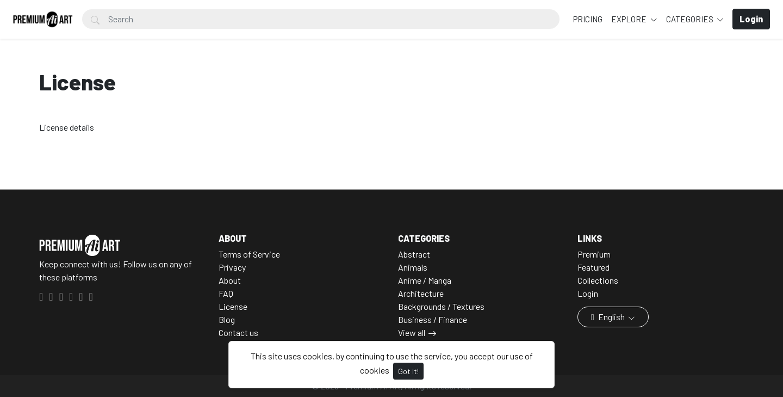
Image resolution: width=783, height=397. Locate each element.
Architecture (421, 293)
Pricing (587, 19)
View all (411, 332)
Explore (629, 19)
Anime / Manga (424, 280)
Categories (690, 19)
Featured (593, 267)
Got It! (408, 371)
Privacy (232, 267)
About (230, 280)
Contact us (238, 332)
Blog (227, 319)
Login (587, 293)
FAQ (226, 293)
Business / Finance (432, 319)
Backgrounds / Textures (441, 306)
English (608, 317)
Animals (412, 267)
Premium (594, 254)
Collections (597, 280)
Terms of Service (249, 254)
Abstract (414, 254)
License (233, 306)
